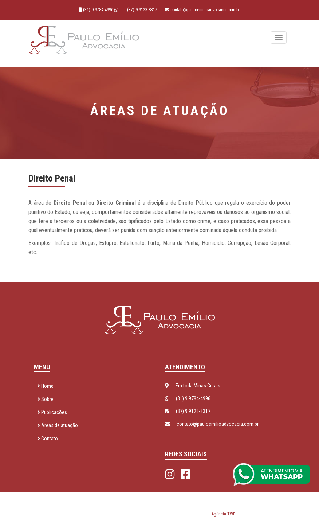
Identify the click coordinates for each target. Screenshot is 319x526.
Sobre (46, 399)
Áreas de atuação (58, 425)
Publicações (52, 412)
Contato (48, 438)
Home (46, 386)
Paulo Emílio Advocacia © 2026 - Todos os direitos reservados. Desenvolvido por (159, 506)
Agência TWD (224, 514)
